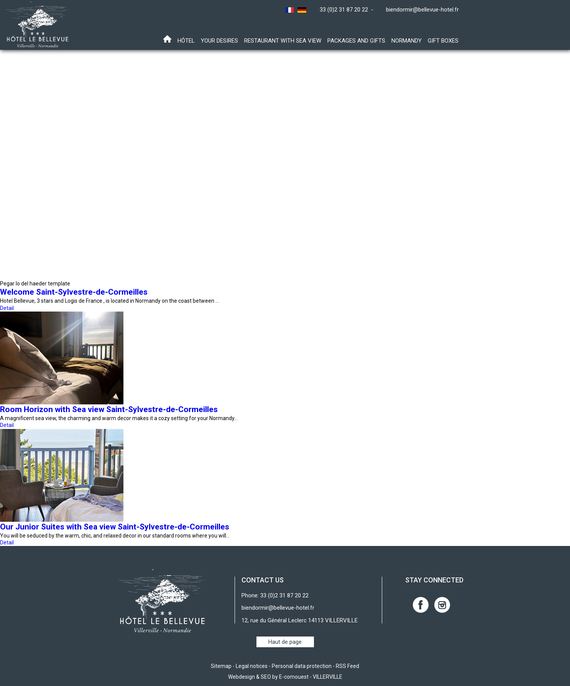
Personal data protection (302, 666)
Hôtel (186, 40)
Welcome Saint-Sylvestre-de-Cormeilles (74, 292)
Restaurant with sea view (282, 40)
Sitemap (221, 666)
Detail (7, 308)
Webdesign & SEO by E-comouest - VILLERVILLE (285, 677)
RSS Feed (347, 666)
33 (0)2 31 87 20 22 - (348, 9)
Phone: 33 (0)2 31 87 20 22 (275, 595)
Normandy (406, 40)
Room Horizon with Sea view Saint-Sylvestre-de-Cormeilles (109, 409)
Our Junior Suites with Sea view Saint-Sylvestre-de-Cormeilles (114, 526)
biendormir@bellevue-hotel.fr (422, 9)
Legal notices (252, 666)
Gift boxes (443, 40)
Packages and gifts (356, 40)
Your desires (219, 40)
